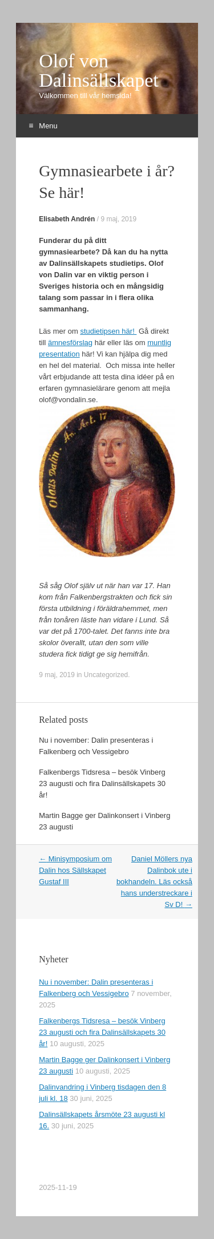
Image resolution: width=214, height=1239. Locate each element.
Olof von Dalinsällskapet (99, 70)
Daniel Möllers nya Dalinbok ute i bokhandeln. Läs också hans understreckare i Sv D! (154, 882)
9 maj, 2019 (118, 219)
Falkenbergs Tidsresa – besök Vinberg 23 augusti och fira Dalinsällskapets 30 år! (102, 783)
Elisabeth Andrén (67, 219)
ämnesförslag (70, 342)
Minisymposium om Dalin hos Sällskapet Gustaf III (75, 870)
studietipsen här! (108, 331)
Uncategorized (106, 675)
